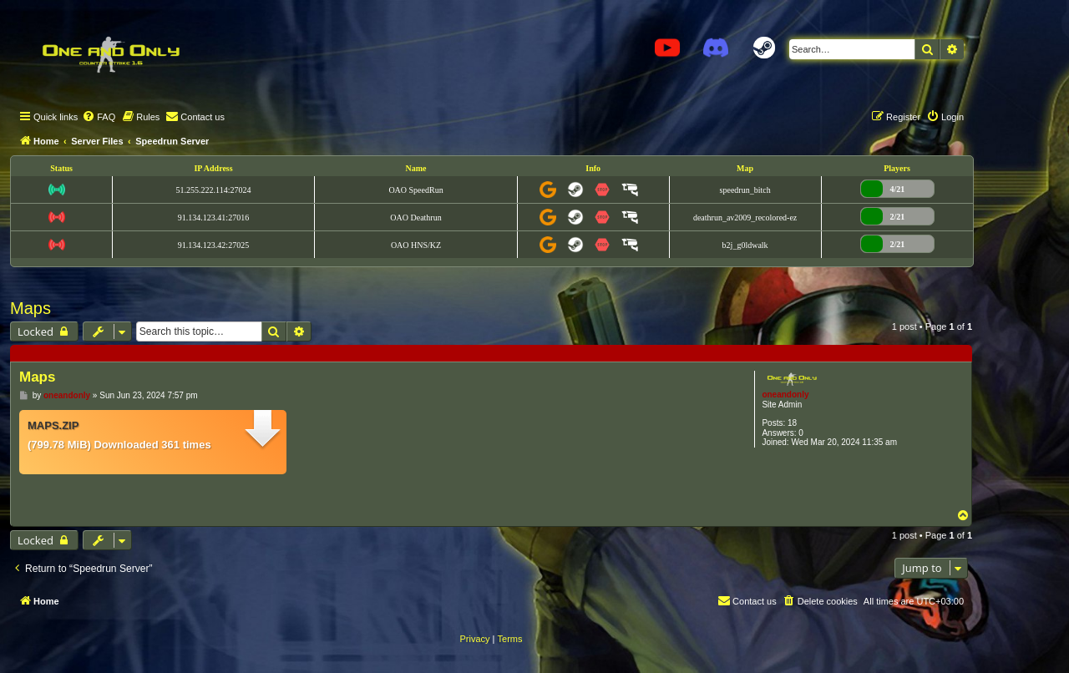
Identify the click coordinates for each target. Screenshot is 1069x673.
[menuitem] (98, 117)
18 (792, 423)
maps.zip (53, 425)
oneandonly (785, 394)
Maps (30, 308)
